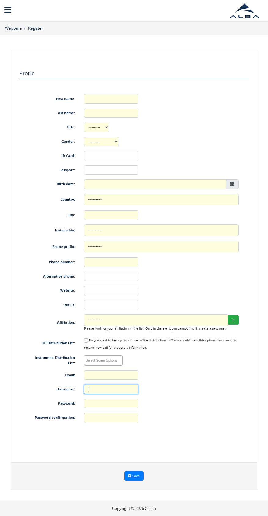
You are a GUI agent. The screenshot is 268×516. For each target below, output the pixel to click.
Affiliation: (66, 322)
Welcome (13, 28)
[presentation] (130, 439)
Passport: (67, 170)
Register (35, 28)
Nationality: (65, 230)
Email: (70, 375)
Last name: (65, 113)
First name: (65, 98)
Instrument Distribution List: (55, 360)
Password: (66, 403)
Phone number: (62, 262)
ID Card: (68, 155)
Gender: (68, 141)
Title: (71, 127)
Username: (66, 389)
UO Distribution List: (58, 343)
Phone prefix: (63, 246)
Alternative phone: (59, 276)
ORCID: (69, 304)
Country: (68, 199)
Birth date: (66, 184)
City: (71, 214)
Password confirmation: (55, 417)
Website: (67, 290)
